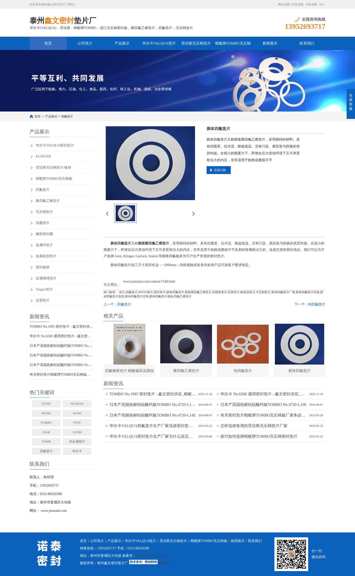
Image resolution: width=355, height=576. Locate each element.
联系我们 (307, 43)
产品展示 (122, 43)
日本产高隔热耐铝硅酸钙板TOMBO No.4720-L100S (62, 346)
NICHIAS (77, 403)
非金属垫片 (77, 441)
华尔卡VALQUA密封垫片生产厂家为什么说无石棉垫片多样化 (152, 436)
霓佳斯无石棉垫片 (196, 43)
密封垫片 (160, 292)
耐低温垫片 (247, 292)
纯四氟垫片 (316, 304)
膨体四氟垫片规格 (161, 296)
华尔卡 (77, 451)
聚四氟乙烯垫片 (48, 201)
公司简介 (85, 43)
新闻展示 (270, 43)
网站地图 (284, 4)
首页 (48, 43)
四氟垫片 (67, 116)
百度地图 (297, 4)
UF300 (76, 432)
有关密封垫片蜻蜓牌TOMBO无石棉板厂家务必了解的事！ (62, 374)
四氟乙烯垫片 (183, 296)
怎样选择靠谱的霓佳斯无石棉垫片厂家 (253, 426)
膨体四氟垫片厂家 (283, 292)
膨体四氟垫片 (175, 292)
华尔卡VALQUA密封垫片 (55, 145)
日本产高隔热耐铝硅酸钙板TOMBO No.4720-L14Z (62, 365)
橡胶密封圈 (44, 234)
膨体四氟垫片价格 (308, 292)
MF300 (46, 413)
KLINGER (43, 156)
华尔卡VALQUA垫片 (159, 43)
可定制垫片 (263, 292)
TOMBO (46, 422)
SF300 (77, 413)
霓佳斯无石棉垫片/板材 (53, 167)
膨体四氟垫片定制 (137, 296)
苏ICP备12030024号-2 (152, 556)
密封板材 (43, 267)
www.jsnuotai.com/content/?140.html (149, 281)
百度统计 (165, 563)
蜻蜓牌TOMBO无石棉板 (233, 45)
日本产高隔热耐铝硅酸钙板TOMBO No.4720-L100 (62, 355)
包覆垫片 (43, 223)
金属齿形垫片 (46, 256)
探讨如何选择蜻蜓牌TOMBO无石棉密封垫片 (259, 436)
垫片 (122, 292)
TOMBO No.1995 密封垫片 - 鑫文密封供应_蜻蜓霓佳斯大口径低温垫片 (62, 326)
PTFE (77, 422)
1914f (46, 432)
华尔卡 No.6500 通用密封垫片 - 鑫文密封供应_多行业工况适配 (62, 336)
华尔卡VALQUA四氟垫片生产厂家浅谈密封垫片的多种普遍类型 (152, 426)
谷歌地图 (311, 4)
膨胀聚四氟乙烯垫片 (198, 292)
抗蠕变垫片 (219, 292)
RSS (321, 4)
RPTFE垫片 (145, 292)
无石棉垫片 (44, 212)
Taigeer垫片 (44, 289)
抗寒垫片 (234, 292)
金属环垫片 (44, 245)
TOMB (46, 441)
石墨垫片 (43, 300)
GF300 (46, 403)
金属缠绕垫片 (46, 278)
